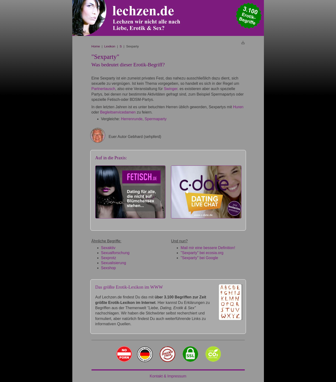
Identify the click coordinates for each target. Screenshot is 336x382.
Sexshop (108, 268)
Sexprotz (108, 258)
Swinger (170, 89)
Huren (238, 107)
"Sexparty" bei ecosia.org (202, 253)
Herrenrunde (131, 119)
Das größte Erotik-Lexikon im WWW (129, 287)
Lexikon (109, 46)
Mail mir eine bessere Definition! (208, 248)
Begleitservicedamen (118, 112)
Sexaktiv (108, 248)
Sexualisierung (113, 263)
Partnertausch (103, 89)
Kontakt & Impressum (168, 376)
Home (95, 46)
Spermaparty (156, 119)
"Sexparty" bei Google (199, 258)
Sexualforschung (115, 253)
